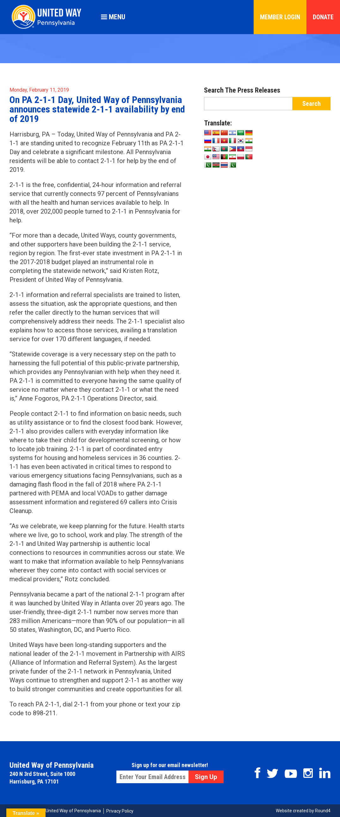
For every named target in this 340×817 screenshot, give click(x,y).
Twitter (272, 773)
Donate (323, 17)
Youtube (291, 773)
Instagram (308, 773)
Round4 (323, 810)
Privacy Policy (119, 811)
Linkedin (325, 773)
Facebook (257, 772)
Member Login (280, 17)
